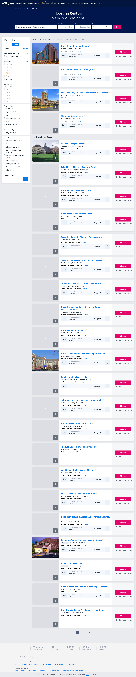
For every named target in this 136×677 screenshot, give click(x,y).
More (101, 3)
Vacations (55, 3)
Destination (18, 23)
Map (16, 44)
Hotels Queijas (71, 664)
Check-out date (79, 23)
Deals (74, 3)
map (79, 51)
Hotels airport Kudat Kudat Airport (72, 671)
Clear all (25, 48)
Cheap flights (33, 3)
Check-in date (62, 23)
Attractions (83, 3)
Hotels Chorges (55, 671)
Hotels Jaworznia (60, 664)
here (87, 674)
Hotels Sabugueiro (21, 664)
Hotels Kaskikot (34, 664)
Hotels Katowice (20, 671)
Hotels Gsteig (43, 671)
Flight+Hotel (21, 3)
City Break (45, 3)
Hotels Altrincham (46, 664)
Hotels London (32, 671)
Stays (63, 3)
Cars (68, 3)
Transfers (93, 3)
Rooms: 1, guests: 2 (100, 27)
